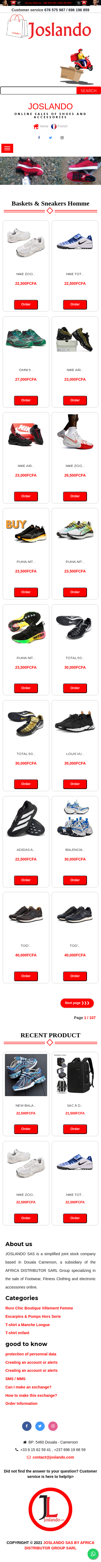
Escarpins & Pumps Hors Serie (33, 1316)
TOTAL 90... (75, 658)
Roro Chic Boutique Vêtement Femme (39, 1308)
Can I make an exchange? (28, 1387)
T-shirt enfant (17, 1333)
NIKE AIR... (75, 370)
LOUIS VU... (75, 754)
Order (26, 304)
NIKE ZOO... (25, 274)
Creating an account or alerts (31, 1362)
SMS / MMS (15, 1379)
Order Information (21, 1403)
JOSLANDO (50, 110)
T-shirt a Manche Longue (27, 1325)
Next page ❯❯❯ (77, 1003)
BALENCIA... (75, 850)
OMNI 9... (26, 370)
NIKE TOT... (75, 274)
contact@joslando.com (50, 1457)
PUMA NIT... (26, 562)
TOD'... (26, 946)
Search (89, 91)
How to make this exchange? (31, 1395)
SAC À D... (75, 1105)
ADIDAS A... (26, 850)
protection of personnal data (30, 1354)
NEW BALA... (26, 1105)
